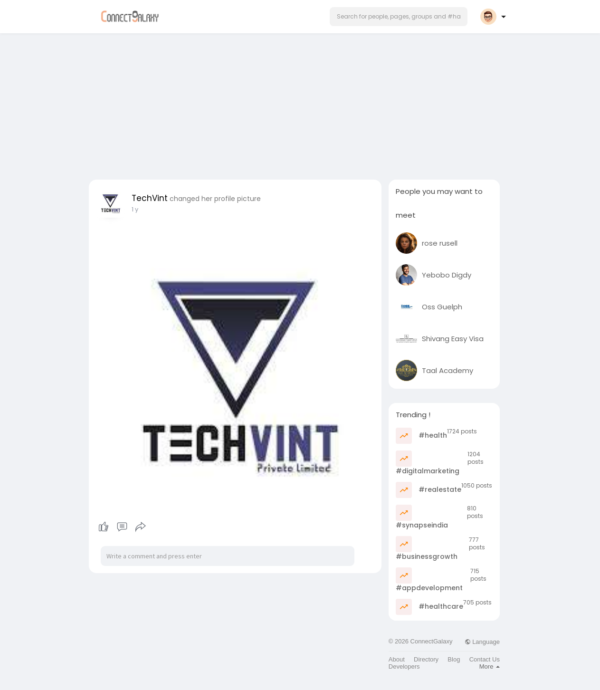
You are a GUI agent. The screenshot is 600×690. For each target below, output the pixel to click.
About (397, 659)
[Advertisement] (300, 103)
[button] (398, 16)
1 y (135, 209)
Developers (404, 666)
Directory (426, 659)
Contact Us (484, 659)
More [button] (489, 666)
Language (482, 642)
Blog (454, 659)
